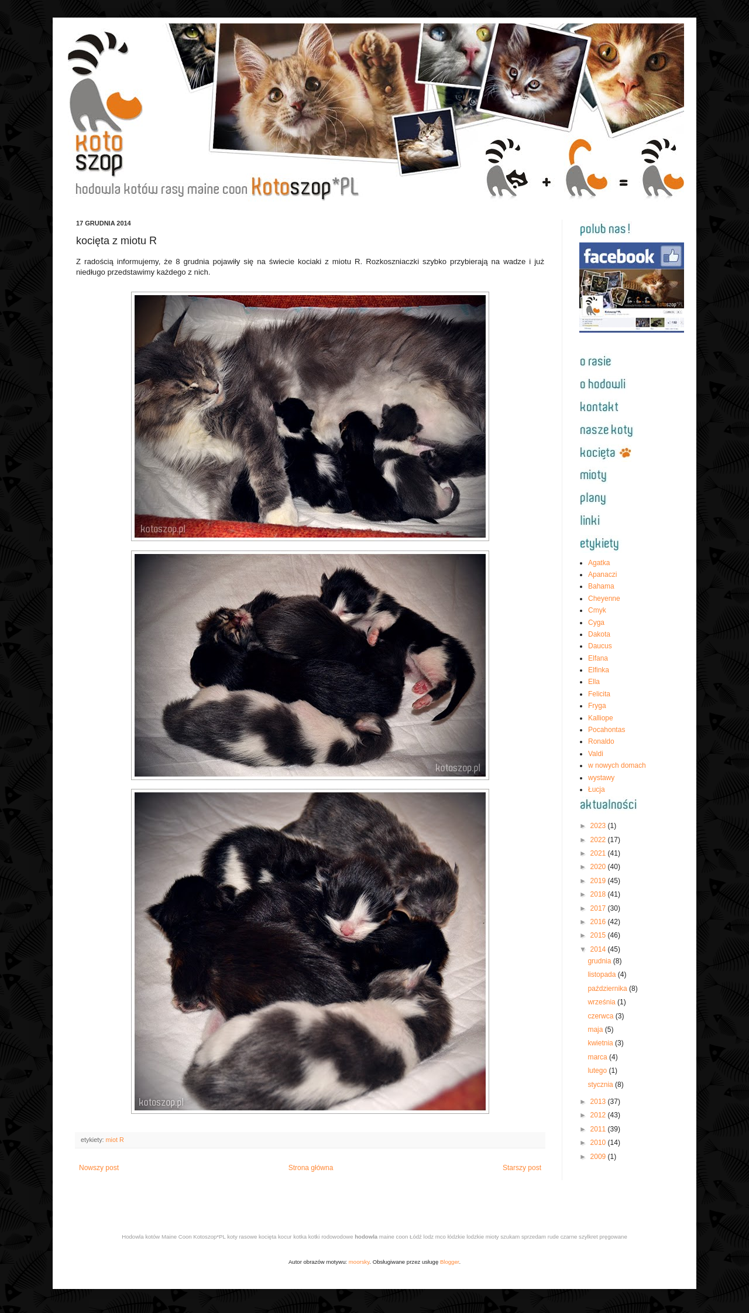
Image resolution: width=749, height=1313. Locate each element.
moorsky (359, 1262)
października (608, 988)
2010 (599, 1142)
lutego (598, 1070)
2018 (599, 894)
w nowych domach (617, 765)
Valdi (595, 754)
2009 (599, 1157)
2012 (599, 1115)
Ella (594, 682)
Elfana (598, 658)
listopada (602, 974)
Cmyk (597, 610)
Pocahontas (606, 730)
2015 (599, 935)
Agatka (599, 563)
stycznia (601, 1085)
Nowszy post (99, 1168)
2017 (599, 908)
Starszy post (522, 1168)
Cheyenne (604, 598)
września (602, 1002)
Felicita (599, 694)
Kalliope (600, 718)
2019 (599, 881)
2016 (599, 922)
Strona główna (311, 1168)
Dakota (599, 634)
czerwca (601, 1016)
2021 (599, 853)
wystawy (601, 778)
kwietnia (601, 1043)
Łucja (596, 789)
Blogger (449, 1262)
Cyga (596, 622)
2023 (599, 826)
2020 (599, 867)
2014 (599, 949)
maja (595, 1029)
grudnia (600, 961)
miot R (115, 1139)
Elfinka (598, 670)
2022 (599, 840)
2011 (599, 1129)
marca (598, 1057)
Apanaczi (602, 574)
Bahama (601, 586)
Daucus (600, 646)
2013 (599, 1101)
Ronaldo (601, 741)
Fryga (597, 706)
